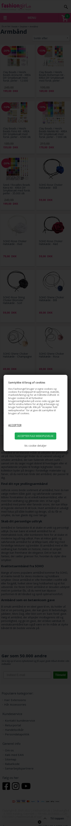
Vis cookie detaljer (35, 445)
